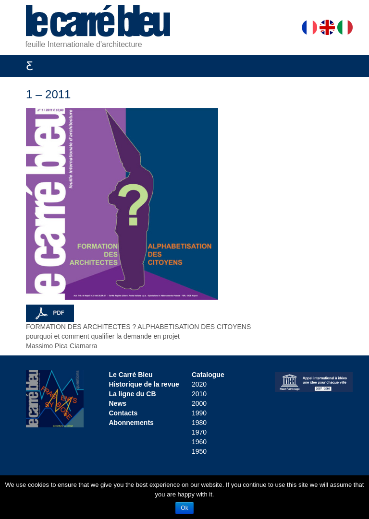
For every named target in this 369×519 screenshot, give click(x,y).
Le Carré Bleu (131, 374)
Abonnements (131, 422)
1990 (199, 413)
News (118, 403)
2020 (199, 384)
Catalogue (208, 374)
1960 (199, 442)
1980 (199, 422)
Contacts (123, 413)
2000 (199, 403)
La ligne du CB (132, 394)
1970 (199, 432)
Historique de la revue (144, 384)
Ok (184, 508)
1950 (199, 451)
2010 (199, 394)
